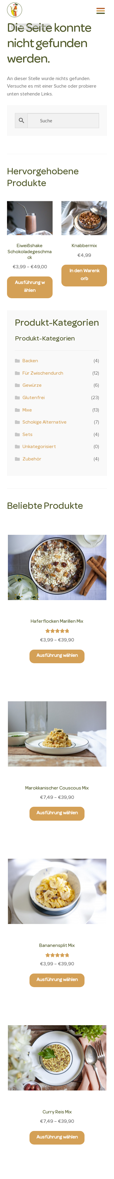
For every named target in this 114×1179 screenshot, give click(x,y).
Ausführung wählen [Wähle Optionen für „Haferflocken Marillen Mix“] (57, 656)
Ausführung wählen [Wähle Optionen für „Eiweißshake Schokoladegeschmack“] (30, 287)
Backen (30, 361)
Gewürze (32, 385)
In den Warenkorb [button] (84, 275)
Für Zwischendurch (42, 373)
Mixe (27, 410)
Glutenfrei (33, 398)
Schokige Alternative (44, 422)
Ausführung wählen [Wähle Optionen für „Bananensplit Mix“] (57, 980)
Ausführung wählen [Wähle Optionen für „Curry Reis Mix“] (57, 1137)
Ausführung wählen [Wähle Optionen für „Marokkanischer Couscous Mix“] (57, 813)
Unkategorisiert (39, 447)
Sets (27, 435)
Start (25, 26)
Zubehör (31, 459)
